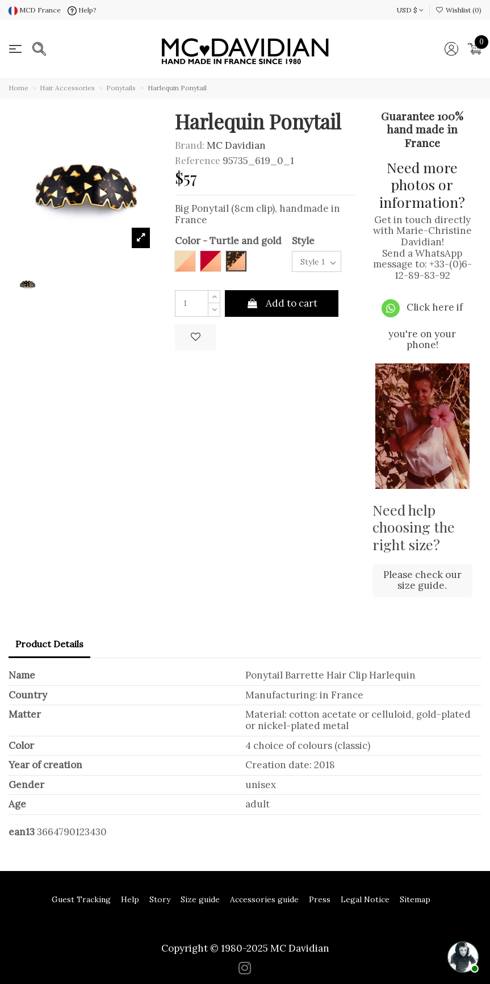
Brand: (189, 145)
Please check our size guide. (422, 580)
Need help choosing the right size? (413, 526)
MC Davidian (236, 145)
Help (130, 899)
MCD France (35, 10)
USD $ (410, 10)
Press (319, 899)
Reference (197, 160)
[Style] (316, 261)
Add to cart (281, 303)
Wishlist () (458, 10)
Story (159, 899)
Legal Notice (365, 899)
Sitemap (415, 899)
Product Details (49, 644)
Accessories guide (264, 899)
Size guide (200, 899)
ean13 (22, 832)
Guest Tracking (81, 899)
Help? (82, 10)
